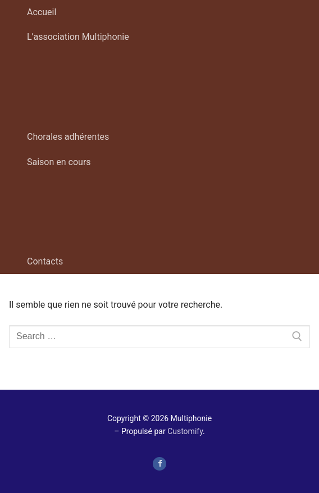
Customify (185, 431)
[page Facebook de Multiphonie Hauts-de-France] (159, 463)
